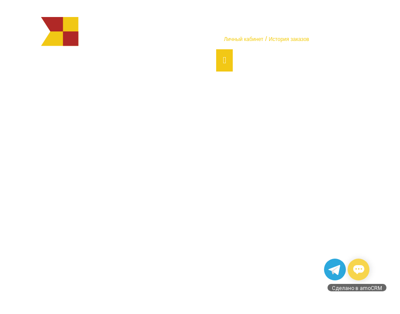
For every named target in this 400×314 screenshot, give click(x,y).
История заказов (289, 39)
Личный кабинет (243, 39)
